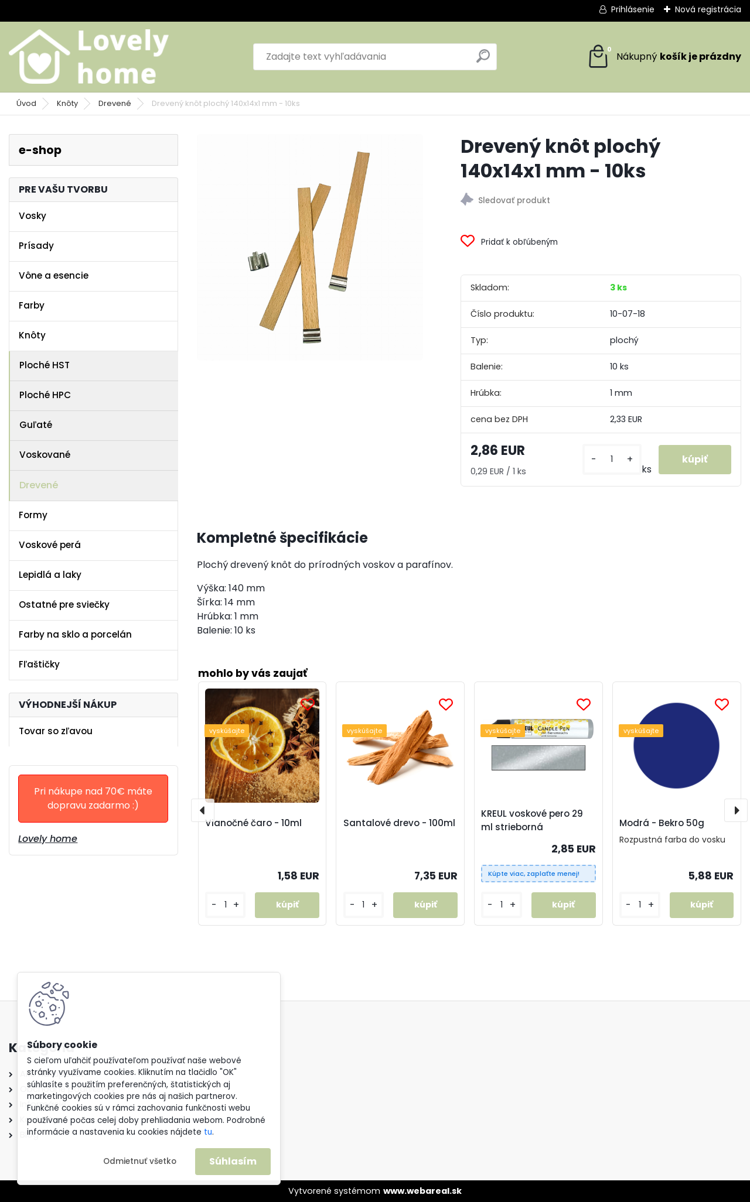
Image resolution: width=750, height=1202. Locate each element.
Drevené (114, 103)
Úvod (26, 103)
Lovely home (47, 838)
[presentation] (202, 810)
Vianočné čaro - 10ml (253, 823)
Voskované (44, 454)
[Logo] (89, 57)
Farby (32, 305)
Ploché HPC (45, 395)
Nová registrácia (708, 9)
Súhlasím (233, 1161)
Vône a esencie (53, 275)
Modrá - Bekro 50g (661, 823)
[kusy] (612, 459)
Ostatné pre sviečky (64, 604)
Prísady (36, 245)
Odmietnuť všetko (139, 1161)
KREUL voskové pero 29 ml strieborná (532, 820)
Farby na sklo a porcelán (75, 634)
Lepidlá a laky (50, 575)
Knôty (67, 103)
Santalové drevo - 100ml (399, 823)
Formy (33, 515)
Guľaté (35, 425)
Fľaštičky (39, 664)
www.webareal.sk (422, 1191)
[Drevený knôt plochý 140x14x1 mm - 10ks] (310, 247)
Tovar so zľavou (56, 731)
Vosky (32, 216)
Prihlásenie (632, 9)
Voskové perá (50, 545)
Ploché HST (44, 365)
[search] (483, 60)
